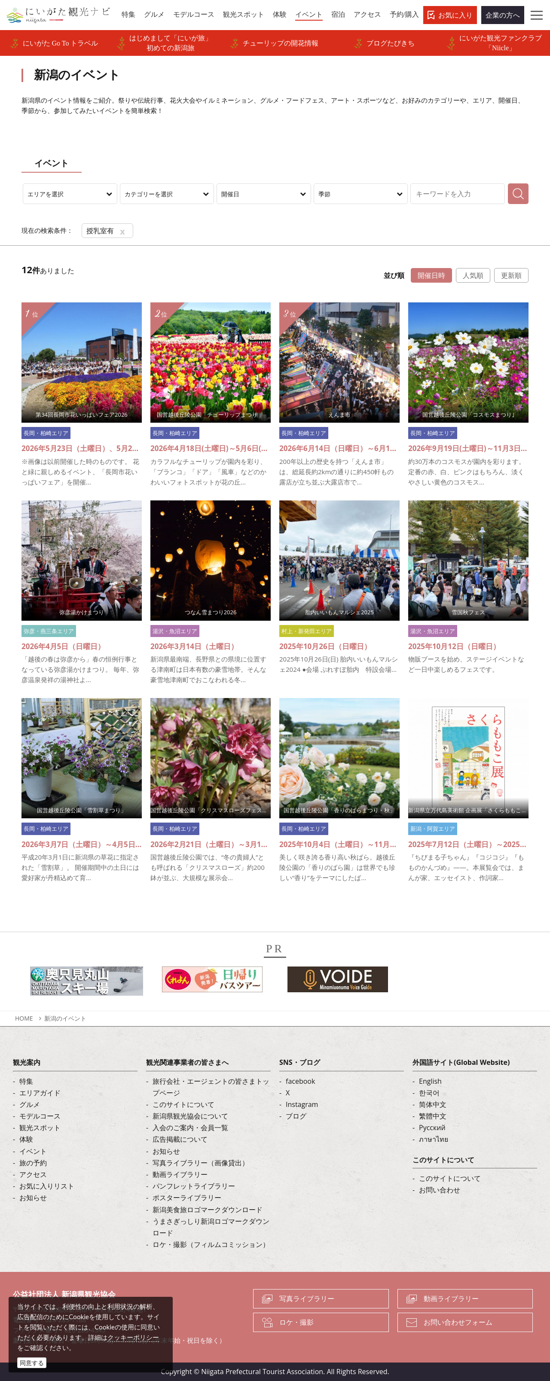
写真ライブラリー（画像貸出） (201, 1163)
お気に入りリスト (46, 1186)
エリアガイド (40, 1092)
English (430, 1081)
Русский (432, 1127)
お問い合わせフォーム (458, 1322)
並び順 (394, 275)
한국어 (429, 1092)
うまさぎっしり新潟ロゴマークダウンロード (211, 1227)
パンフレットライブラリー (194, 1186)
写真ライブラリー (306, 1298)
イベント (33, 1151)
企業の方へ (503, 15)
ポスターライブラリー (187, 1197)
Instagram (302, 1104)
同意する (32, 1363)
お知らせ (33, 1197)
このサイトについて (183, 1104)
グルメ (29, 1104)
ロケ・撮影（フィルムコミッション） (211, 1244)
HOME (24, 1018)
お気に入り (455, 15)
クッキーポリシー (133, 1337)
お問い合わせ (439, 1190)
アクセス (33, 1174)
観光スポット (40, 1127)
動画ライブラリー (180, 1174)
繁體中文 (432, 1116)
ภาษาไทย (433, 1139)
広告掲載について (180, 1139)
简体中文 (432, 1104)
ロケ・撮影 (296, 1322)
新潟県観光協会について (190, 1116)
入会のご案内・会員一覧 (190, 1127)
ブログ (296, 1116)
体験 (26, 1139)
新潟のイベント (65, 1018)
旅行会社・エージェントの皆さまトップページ (211, 1086)
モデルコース (40, 1116)
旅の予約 (33, 1163)
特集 (26, 1081)
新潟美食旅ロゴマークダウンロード (208, 1209)
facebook (300, 1081)
